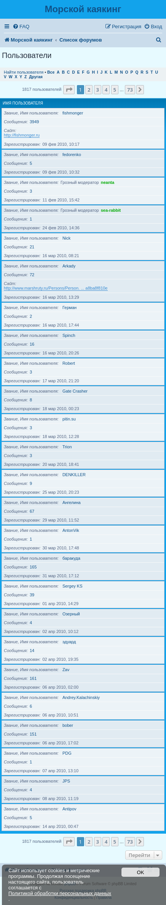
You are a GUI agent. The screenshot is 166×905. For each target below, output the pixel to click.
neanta (107, 182)
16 (32, 344)
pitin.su (69, 419)
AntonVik (70, 530)
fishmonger (72, 113)
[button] (69, 89)
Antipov (69, 809)
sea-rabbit (111, 210)
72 (32, 274)
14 (32, 650)
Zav (65, 669)
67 (32, 511)
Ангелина (71, 502)
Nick (66, 238)
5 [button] (114, 89)
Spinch (68, 335)
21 (32, 247)
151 (33, 734)
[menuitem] (21, 26)
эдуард (69, 641)
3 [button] (97, 89)
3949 (34, 121)
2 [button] (89, 89)
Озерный (71, 614)
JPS (66, 781)
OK (140, 872)
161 (33, 678)
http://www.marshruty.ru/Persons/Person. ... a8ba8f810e (56, 288)
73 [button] (130, 89)
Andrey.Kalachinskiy (81, 697)
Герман (69, 307)
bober (67, 725)
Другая (36, 77)
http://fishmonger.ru (22, 135)
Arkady (68, 266)
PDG (67, 753)
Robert (68, 363)
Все (50, 72)
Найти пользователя (23, 72)
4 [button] (106, 89)
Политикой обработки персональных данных (59, 893)
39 (32, 595)
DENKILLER (74, 474)
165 (33, 567)
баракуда (71, 558)
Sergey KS (72, 586)
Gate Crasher (75, 391)
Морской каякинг (83, 9)
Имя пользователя (23, 103)
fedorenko (71, 154)
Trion (67, 446)
